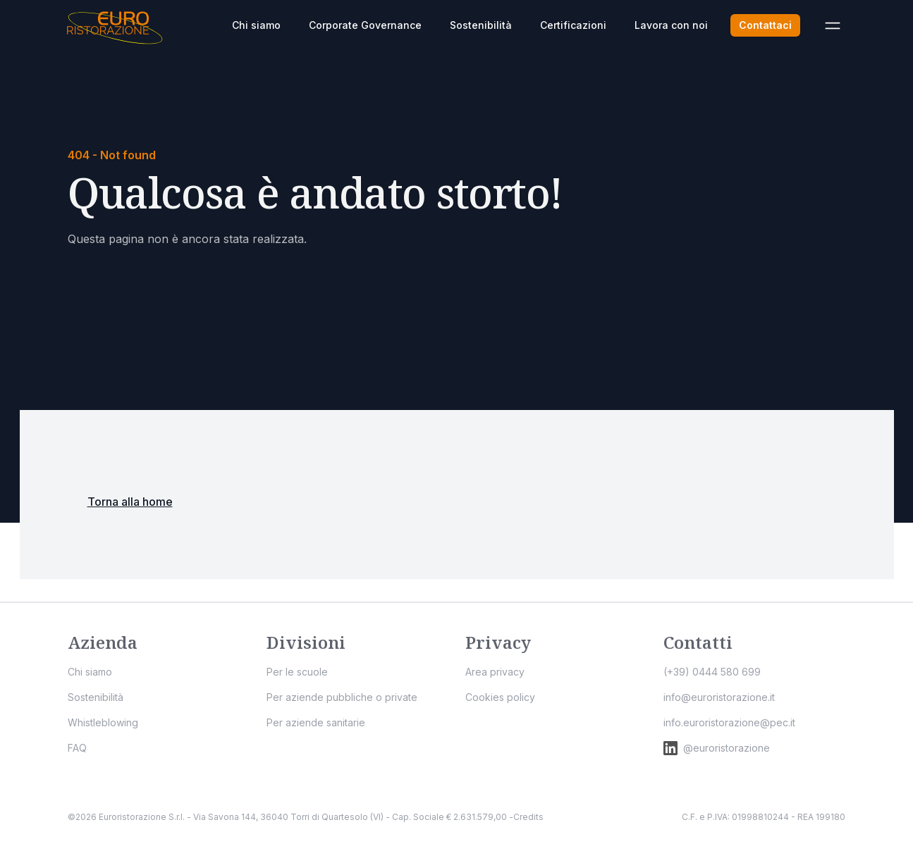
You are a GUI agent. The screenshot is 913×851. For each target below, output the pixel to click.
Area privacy (495, 672)
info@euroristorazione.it (719, 697)
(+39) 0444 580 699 (712, 672)
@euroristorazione (716, 748)
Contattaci (765, 25)
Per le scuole (297, 672)
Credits (528, 817)
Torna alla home (130, 502)
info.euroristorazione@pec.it (729, 722)
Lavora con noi (671, 25)
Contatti (698, 642)
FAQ (77, 748)
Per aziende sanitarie (315, 722)
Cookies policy (500, 697)
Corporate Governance (365, 25)
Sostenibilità (481, 25)
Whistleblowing (103, 722)
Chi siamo (256, 25)
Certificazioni (573, 25)
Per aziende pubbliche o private (341, 697)
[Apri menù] (832, 25)
